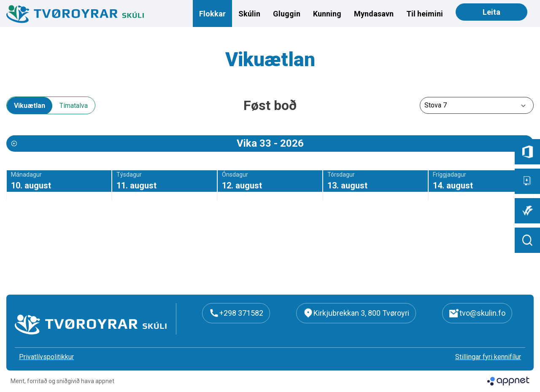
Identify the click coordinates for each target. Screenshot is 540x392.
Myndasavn (374, 13)
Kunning (327, 13)
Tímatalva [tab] (73, 106)
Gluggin (286, 13)
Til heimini (424, 13)
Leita (491, 12)
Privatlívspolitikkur (46, 357)
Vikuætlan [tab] (29, 106)
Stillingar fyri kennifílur (488, 357)
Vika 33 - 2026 (270, 143)
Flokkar (212, 13)
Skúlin (249, 13)
